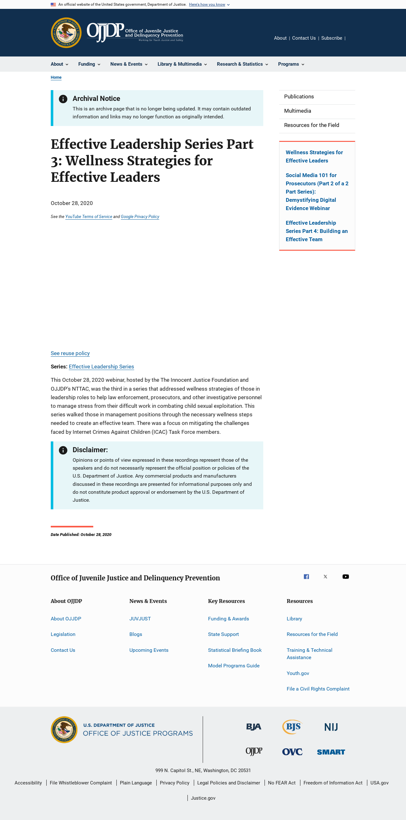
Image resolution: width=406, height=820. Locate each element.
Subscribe (331, 38)
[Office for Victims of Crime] (292, 756)
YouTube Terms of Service (88, 216)
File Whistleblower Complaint (81, 783)
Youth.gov (298, 673)
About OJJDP (66, 619)
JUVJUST (140, 619)
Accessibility (28, 783)
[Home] (135, 32)
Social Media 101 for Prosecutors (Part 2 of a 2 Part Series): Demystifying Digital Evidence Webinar (317, 191)
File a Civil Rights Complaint (318, 689)
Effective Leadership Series (101, 366)
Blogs (135, 634)
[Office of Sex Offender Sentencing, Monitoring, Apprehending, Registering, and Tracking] (331, 756)
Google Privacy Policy (140, 216)
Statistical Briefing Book (235, 650)
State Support (223, 634)
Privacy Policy (174, 783)
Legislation (63, 634)
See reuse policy (70, 353)
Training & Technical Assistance (309, 653)
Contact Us (304, 38)
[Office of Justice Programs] (66, 32)
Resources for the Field (312, 634)
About (280, 38)
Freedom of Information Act (333, 783)
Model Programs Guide (233, 666)
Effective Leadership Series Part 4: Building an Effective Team (317, 231)
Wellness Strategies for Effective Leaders (314, 156)
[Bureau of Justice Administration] (253, 732)
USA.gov (379, 783)
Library (294, 619)
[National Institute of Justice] (331, 732)
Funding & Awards (228, 619)
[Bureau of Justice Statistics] (292, 735)
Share (355, 42)
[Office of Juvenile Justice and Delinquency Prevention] (254, 757)
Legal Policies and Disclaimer (228, 783)
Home (56, 77)
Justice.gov (203, 798)
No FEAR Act (282, 783)
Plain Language (136, 783)
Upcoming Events (148, 650)
